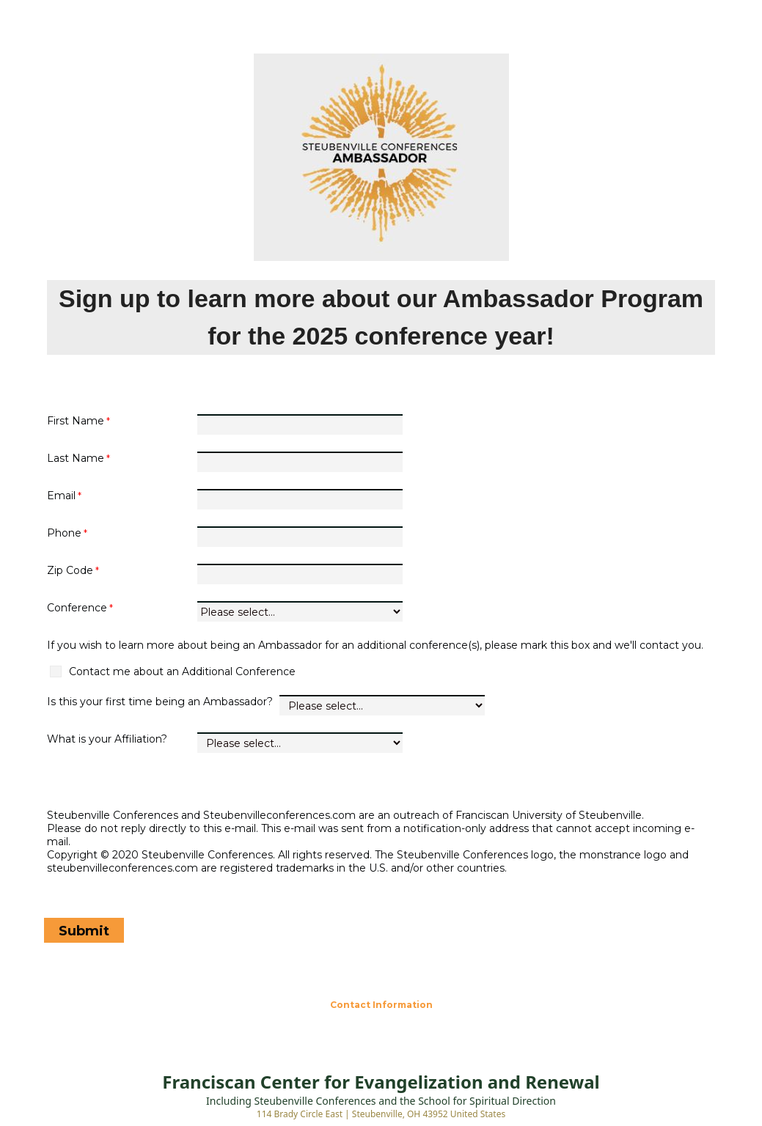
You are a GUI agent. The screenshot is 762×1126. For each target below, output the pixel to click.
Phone (64, 533)
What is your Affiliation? (107, 739)
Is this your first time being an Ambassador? (161, 701)
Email (61, 495)
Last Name (75, 458)
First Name (75, 420)
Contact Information (381, 1004)
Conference (77, 607)
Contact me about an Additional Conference (182, 671)
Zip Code (70, 570)
